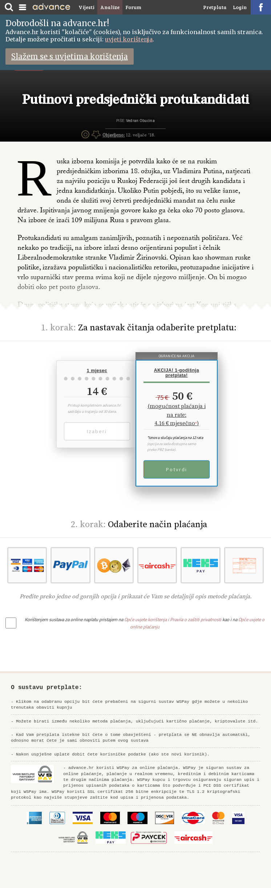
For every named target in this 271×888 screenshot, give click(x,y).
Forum (133, 7)
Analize (110, 7)
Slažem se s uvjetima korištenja (69, 56)
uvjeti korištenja (129, 39)
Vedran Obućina (140, 121)
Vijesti (86, 7)
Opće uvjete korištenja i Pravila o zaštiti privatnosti (172, 619)
